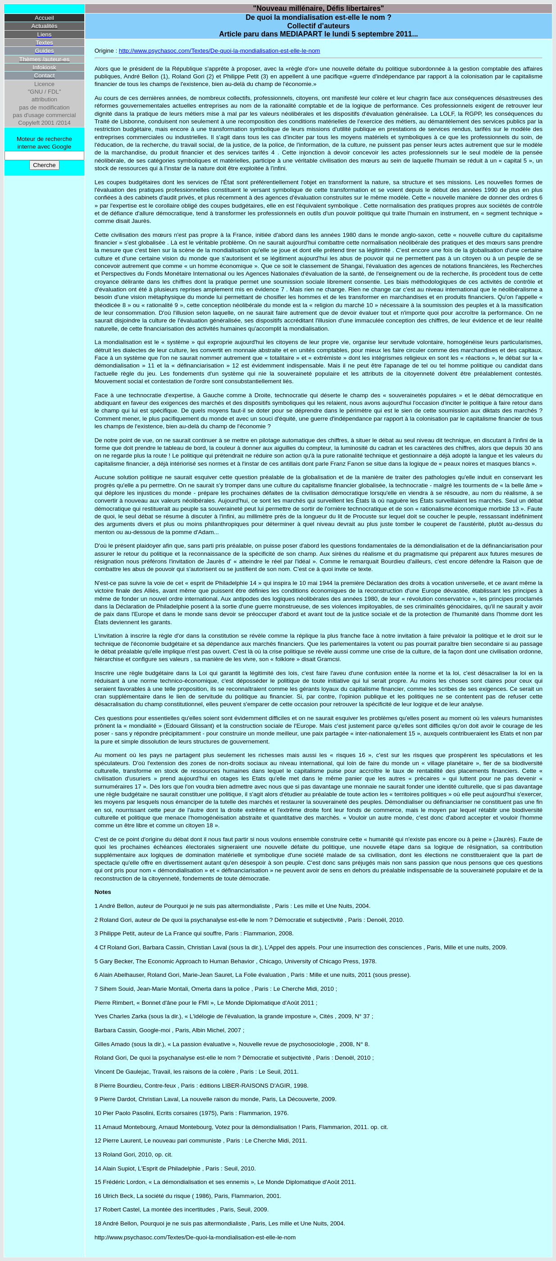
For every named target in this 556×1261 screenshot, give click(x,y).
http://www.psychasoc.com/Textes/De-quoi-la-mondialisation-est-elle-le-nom (219, 50)
